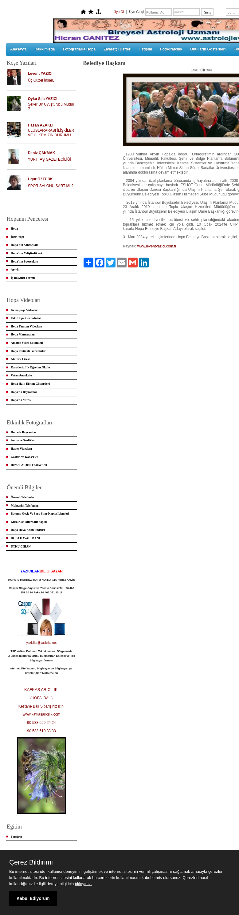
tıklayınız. (83, 883)
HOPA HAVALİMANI (25, 538)
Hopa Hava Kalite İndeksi (28, 530)
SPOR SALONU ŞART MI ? (50, 186)
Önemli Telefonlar (23, 497)
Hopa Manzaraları (23, 334)
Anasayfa (18, 49)
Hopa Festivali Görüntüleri (28, 351)
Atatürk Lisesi (20, 359)
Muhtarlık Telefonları (25, 505)
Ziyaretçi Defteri (117, 49)
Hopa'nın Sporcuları (24, 261)
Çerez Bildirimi (31, 862)
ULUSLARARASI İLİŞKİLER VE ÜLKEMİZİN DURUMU (51, 132)
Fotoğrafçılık (171, 49)
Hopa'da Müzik (21, 400)
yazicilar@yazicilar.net (41, 642)
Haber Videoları (21, 448)
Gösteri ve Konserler (24, 457)
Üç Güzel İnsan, (41, 80)
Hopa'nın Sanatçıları (24, 245)
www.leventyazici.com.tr (156, 246)
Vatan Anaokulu (21, 375)
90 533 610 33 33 (41, 731)
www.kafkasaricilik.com (42, 714)
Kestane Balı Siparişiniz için (41, 706)
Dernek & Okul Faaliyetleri (29, 465)
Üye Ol (119, 12)
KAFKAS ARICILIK (41, 689)
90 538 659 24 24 (41, 722)
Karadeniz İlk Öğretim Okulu (30, 367)
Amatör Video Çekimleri (27, 342)
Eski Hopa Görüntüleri (26, 318)
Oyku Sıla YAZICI (42, 99)
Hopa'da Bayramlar (24, 392)
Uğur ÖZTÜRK (40, 179)
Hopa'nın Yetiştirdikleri (26, 253)
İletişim (145, 49)
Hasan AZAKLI (40, 125)
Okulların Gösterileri (207, 49)
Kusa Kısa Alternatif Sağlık (29, 522)
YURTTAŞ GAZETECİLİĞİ (49, 159)
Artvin (15, 269)
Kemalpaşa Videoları (24, 310)
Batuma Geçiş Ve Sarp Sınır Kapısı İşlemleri (40, 513)
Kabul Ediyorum (33, 898)
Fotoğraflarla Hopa (79, 49)
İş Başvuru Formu (23, 277)
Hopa (14, 228)
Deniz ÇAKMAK (41, 153)
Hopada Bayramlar (23, 432)
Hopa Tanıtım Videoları (26, 326)
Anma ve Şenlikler (23, 440)
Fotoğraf (16, 836)
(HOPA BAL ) (41, 698)
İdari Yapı (17, 237)
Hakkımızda (44, 49)
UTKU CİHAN (21, 546)
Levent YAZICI (40, 73)
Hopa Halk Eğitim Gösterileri (30, 383)
